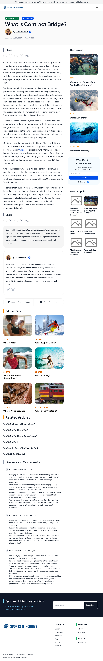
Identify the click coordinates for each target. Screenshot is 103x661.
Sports (6, 339)
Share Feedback (48, 302)
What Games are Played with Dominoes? (76, 252)
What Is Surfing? (42, 375)
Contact (81, 632)
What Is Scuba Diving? (80, 150)
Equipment (59, 629)
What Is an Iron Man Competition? (12, 376)
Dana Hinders (22, 31)
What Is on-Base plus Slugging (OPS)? (90, 211)
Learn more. (84, 2)
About (80, 629)
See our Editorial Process (19, 302)
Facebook (82, 643)
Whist (21, 150)
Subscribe (84, 178)
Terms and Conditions (20, 657)
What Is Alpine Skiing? (45, 342)
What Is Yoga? (9, 342)
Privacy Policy (7, 657)
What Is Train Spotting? (46, 411)
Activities (74, 114)
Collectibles (41, 407)
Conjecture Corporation (25, 654)
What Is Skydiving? (78, 117)
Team (72, 78)
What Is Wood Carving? (14, 411)
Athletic (58, 646)
